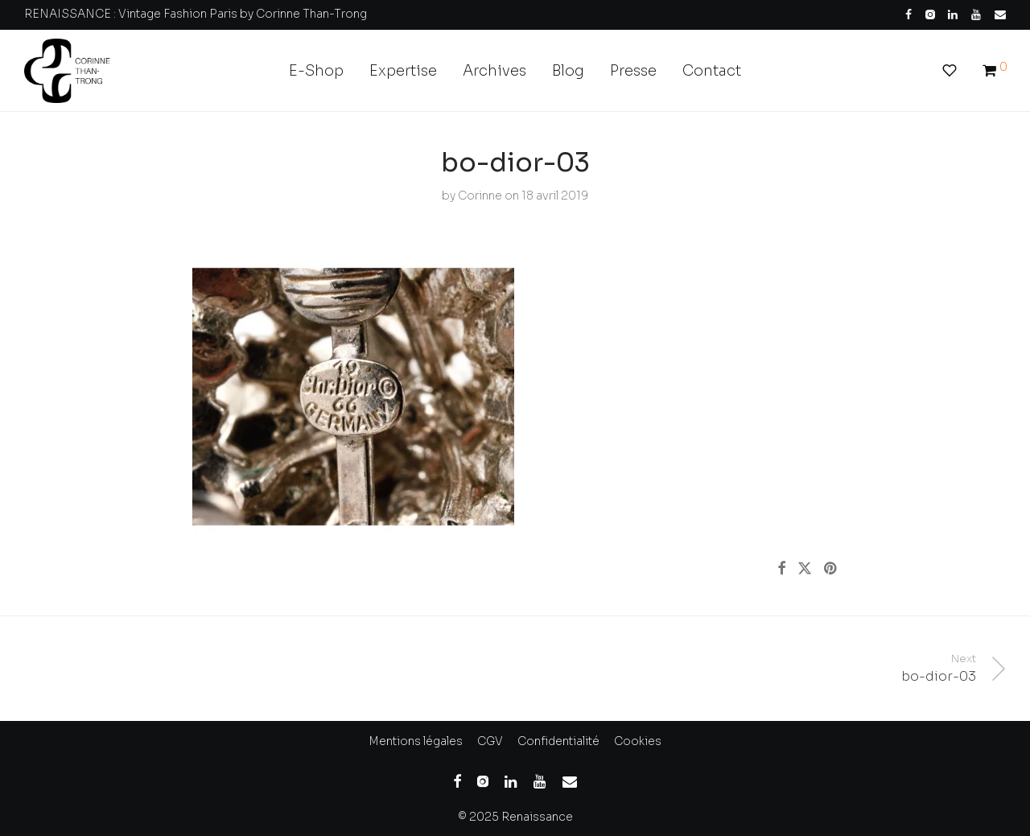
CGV (490, 741)
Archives (494, 71)
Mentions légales (416, 741)
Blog (568, 71)
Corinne (480, 195)
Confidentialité (558, 741)
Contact (711, 71)
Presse (633, 71)
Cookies (637, 741)
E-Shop (316, 71)
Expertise (403, 71)
